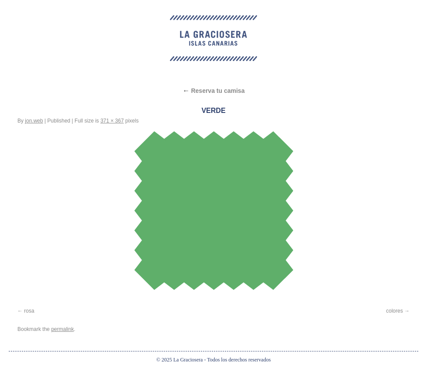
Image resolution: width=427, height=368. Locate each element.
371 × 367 (112, 121)
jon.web (34, 121)
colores (394, 311)
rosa (29, 311)
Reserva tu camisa (214, 90)
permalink (62, 329)
